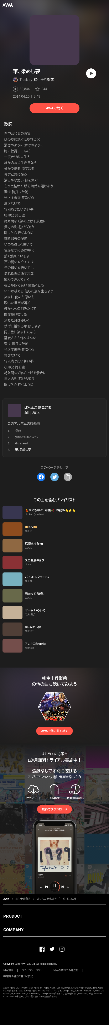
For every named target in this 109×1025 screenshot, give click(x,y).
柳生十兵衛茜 (44, 80)
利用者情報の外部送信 (65, 970)
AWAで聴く (54, 108)
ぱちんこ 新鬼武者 (37, 408)
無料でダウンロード (54, 809)
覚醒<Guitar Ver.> (26, 437)
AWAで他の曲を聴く (54, 731)
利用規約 (8, 970)
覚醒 (18, 431)
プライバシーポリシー (33, 970)
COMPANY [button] (13, 929)
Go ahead (21, 443)
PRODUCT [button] (12, 916)
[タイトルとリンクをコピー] (68, 477)
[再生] (91, 73)
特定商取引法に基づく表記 (18, 976)
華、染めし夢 (70, 898)
